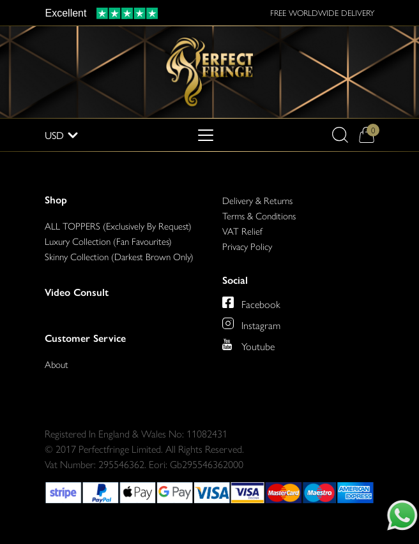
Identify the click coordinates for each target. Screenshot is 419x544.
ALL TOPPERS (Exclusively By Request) (118, 225)
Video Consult (77, 292)
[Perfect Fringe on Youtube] (248, 344)
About (56, 364)
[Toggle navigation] (206, 135)
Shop (56, 200)
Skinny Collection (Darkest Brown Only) (119, 256)
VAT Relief (242, 230)
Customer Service (85, 338)
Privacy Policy (247, 246)
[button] (340, 135)
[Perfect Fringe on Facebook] (251, 302)
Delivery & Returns (257, 200)
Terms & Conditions (259, 215)
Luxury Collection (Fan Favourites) (108, 240)
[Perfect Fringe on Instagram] (251, 323)
